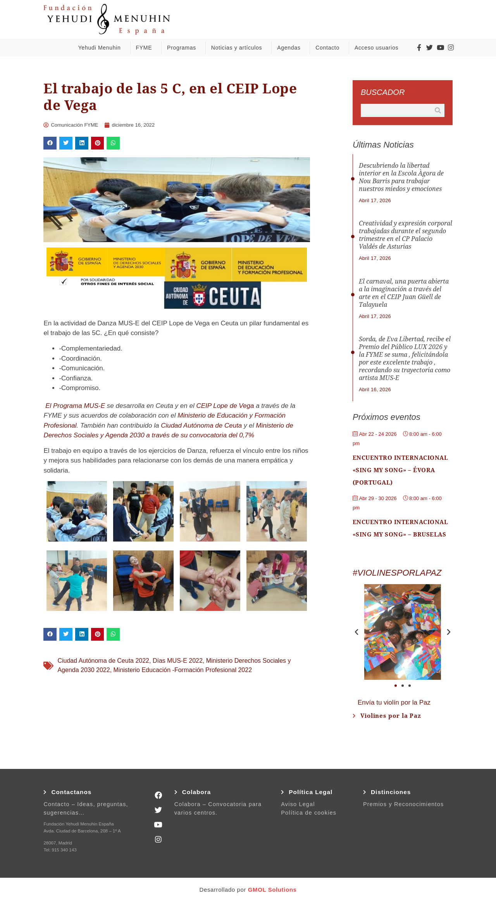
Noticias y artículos (238, 48)
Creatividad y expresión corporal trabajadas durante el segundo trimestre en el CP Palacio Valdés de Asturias (405, 235)
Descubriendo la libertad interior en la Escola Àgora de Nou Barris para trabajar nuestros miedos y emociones (401, 177)
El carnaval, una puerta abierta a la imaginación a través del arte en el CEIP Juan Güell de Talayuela (404, 293)
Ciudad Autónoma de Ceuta (201, 425)
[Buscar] (437, 110)
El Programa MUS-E (75, 405)
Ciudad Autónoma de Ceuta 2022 (103, 660)
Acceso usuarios (378, 48)
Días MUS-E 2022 (178, 660)
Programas (183, 48)
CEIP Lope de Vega (225, 405)
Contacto (329, 48)
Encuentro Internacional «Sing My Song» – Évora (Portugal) (400, 470)
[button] (50, 143)
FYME (146, 48)
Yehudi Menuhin (101, 48)
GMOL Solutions (272, 889)
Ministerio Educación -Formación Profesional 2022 (183, 670)
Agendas (290, 48)
